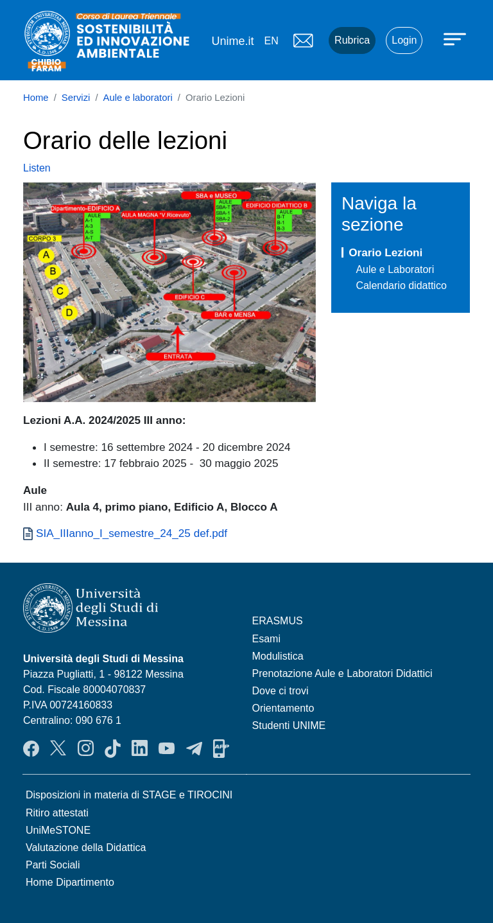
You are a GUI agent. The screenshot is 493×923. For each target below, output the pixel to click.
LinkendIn (140, 748)
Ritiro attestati (57, 812)
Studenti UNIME (289, 725)
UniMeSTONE (58, 830)
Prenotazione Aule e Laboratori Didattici (342, 673)
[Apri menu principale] (456, 38)
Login (404, 40)
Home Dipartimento (70, 882)
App (221, 748)
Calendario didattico (401, 285)
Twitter (58, 748)
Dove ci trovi (280, 690)
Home (36, 97)
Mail (303, 40)
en (271, 40)
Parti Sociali (53, 864)
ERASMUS (277, 620)
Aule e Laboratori (395, 269)
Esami (266, 638)
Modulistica (278, 656)
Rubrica (352, 40)
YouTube (167, 748)
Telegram (194, 748)
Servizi (76, 97)
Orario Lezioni (385, 252)
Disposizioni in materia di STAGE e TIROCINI (129, 794)
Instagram (86, 748)
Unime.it (232, 41)
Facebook (31, 748)
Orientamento (283, 708)
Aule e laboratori (138, 97)
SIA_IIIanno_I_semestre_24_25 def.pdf (131, 533)
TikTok (113, 748)
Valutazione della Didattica (86, 847)
